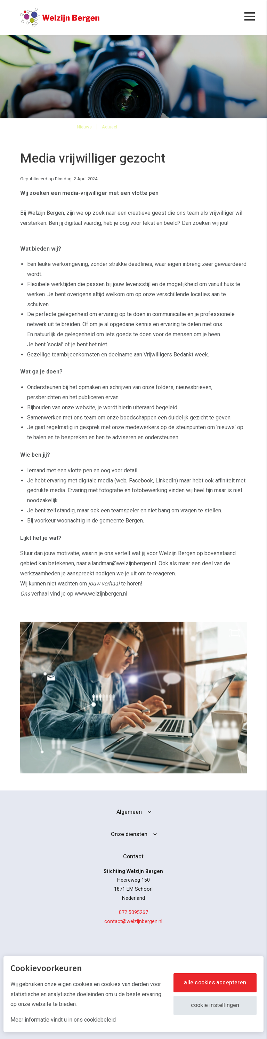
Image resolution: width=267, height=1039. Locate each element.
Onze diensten (129, 834)
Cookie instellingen (215, 1005)
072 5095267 (133, 912)
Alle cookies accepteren (215, 982)
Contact (133, 856)
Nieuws (84, 126)
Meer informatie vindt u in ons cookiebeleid (63, 1019)
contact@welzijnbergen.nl (133, 921)
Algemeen (129, 812)
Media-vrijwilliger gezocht (158, 126)
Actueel (109, 126)
